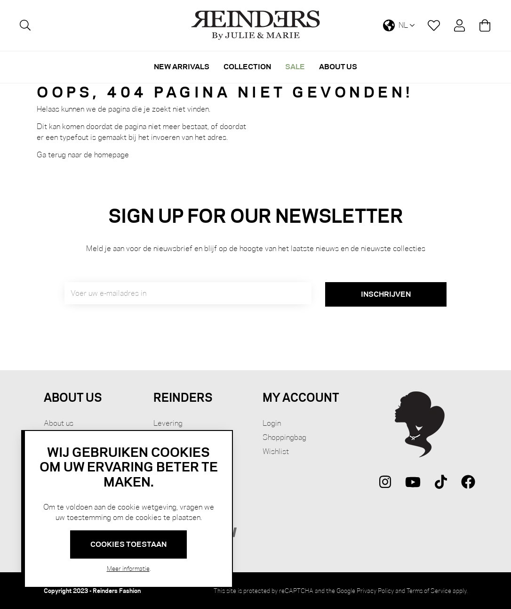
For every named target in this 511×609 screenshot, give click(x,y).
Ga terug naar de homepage (83, 154)
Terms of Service (429, 590)
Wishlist (276, 451)
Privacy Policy (375, 590)
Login (272, 423)
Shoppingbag (284, 437)
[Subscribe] (386, 294)
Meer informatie (128, 568)
